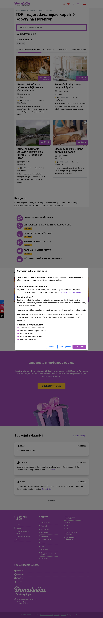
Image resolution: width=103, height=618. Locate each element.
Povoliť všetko (79, 347)
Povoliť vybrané (65, 347)
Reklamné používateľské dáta (31, 336)
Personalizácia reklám (28, 339)
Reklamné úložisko (27, 334)
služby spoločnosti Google (71, 292)
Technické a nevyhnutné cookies (32, 328)
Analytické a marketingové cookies (33, 331)
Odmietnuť (52, 347)
